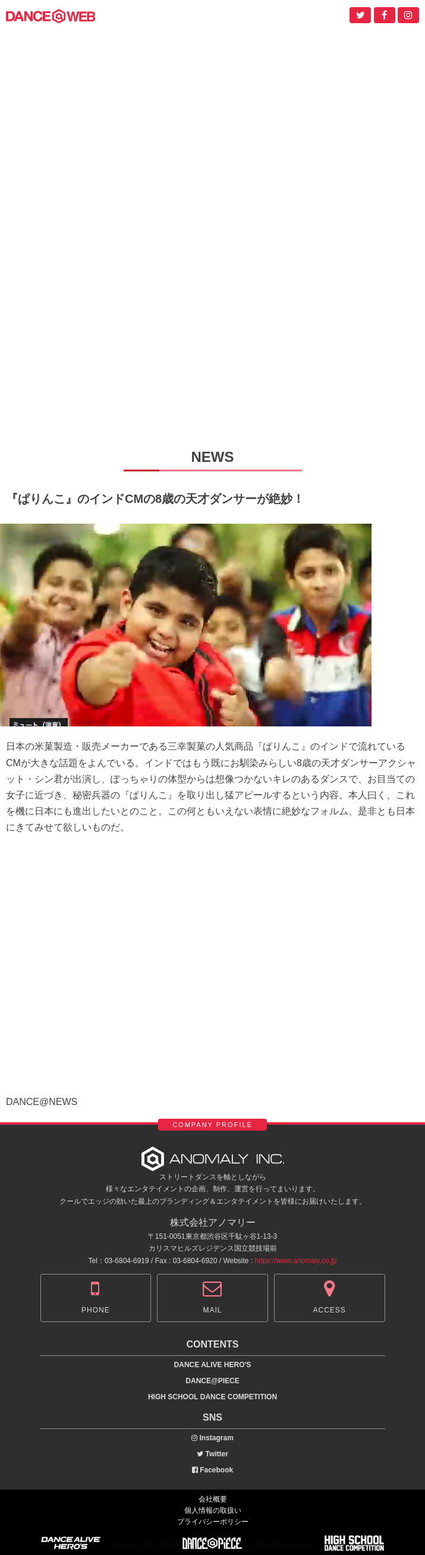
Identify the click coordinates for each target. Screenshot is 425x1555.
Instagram (212, 1438)
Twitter (212, 1454)
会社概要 (213, 1499)
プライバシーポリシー (212, 1522)
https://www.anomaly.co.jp (296, 1261)
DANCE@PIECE (212, 1381)
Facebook (212, 1470)
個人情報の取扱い (212, 1510)
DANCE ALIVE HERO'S (212, 1365)
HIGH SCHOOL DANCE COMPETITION (212, 1397)
